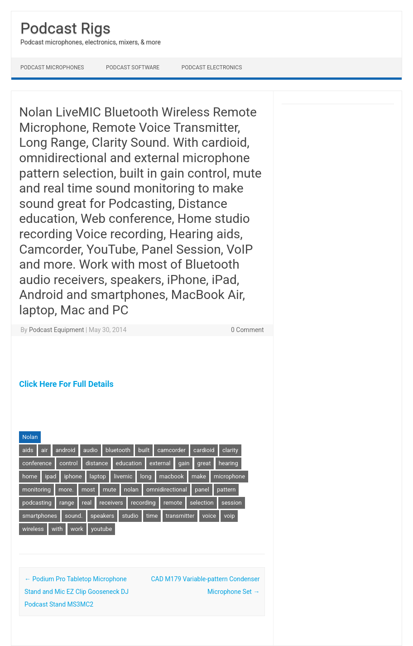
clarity (230, 450)
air (44, 450)
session (231, 502)
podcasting (37, 502)
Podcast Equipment (56, 329)
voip (229, 515)
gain (184, 463)
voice (209, 515)
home (29, 476)
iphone (73, 476)
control (68, 463)
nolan (131, 489)
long (145, 476)
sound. (73, 515)
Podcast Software (132, 67)
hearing (228, 463)
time (152, 515)
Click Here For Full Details (66, 384)
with (57, 528)
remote (172, 502)
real (86, 502)
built (143, 450)
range (66, 502)
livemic (123, 476)
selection (201, 502)
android (66, 450)
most (88, 489)
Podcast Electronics (212, 67)
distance (97, 463)
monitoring (36, 489)
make (199, 476)
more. (65, 489)
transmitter (180, 515)
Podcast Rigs (65, 28)
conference (37, 463)
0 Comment (247, 329)
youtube (101, 528)
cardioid (204, 450)
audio (90, 450)
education (129, 463)
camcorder (171, 450)
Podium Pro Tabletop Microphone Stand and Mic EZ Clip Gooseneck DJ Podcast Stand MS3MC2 (76, 591)
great (204, 463)
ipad (50, 476)
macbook (171, 476)
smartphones (39, 515)
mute (109, 489)
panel (202, 489)
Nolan (30, 437)
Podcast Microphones (52, 67)
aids (27, 450)
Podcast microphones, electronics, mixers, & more (90, 42)
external (159, 463)
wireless (33, 528)
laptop (98, 476)
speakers (102, 515)
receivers (111, 502)
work (77, 528)
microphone (229, 476)
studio (130, 515)
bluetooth (118, 450)
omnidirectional (166, 489)
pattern (226, 489)
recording (143, 502)
